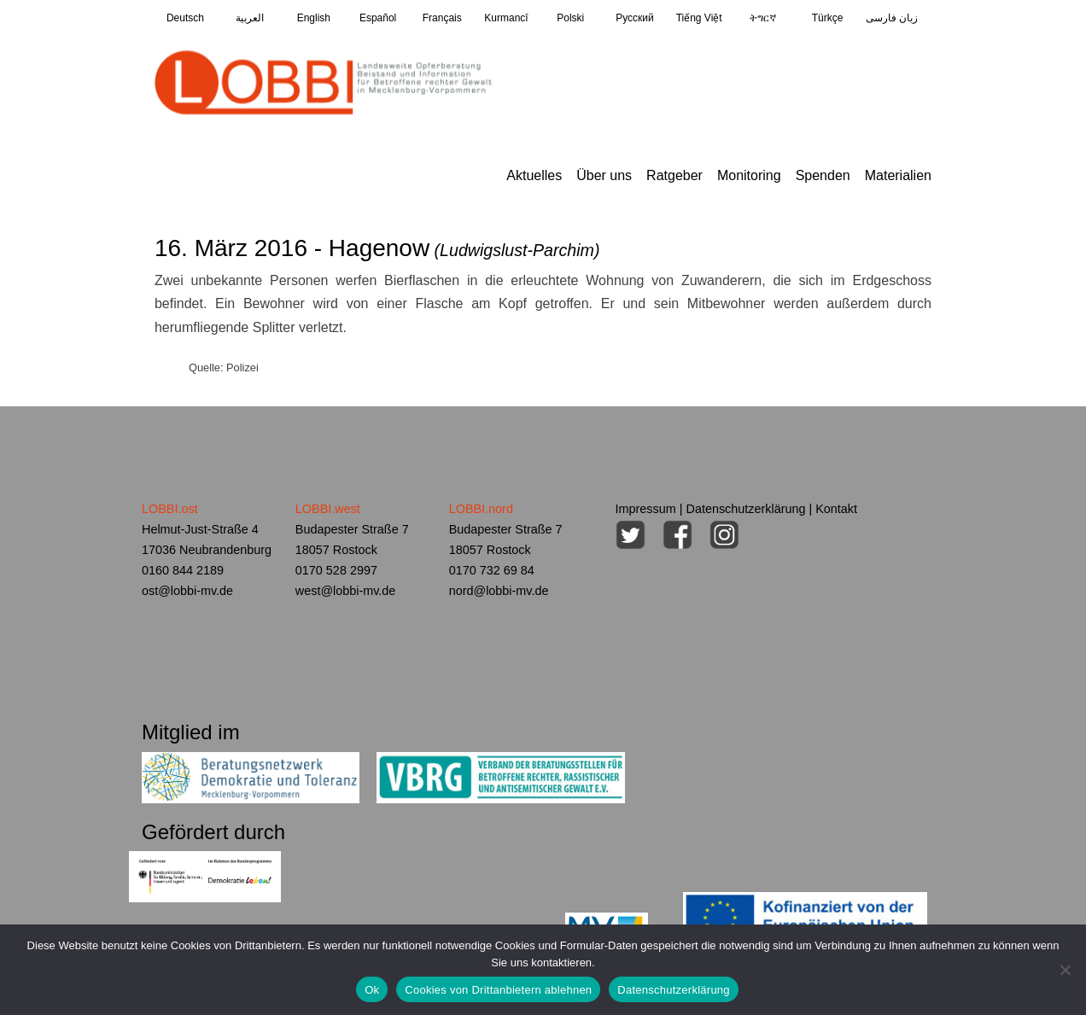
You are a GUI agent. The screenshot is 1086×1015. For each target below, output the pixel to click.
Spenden (823, 175)
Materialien (898, 175)
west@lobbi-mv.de (345, 591)
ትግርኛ (763, 18)
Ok (372, 989)
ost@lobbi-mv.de (187, 591)
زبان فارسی (892, 18)
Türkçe (828, 18)
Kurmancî (506, 18)
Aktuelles (534, 175)
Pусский (635, 18)
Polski (570, 18)
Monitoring (749, 175)
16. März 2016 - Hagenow (377, 248)
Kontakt (836, 509)
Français (442, 18)
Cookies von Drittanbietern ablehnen (498, 989)
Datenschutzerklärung (746, 509)
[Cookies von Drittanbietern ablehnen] (1064, 969)
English (313, 18)
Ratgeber (674, 175)
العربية (250, 18)
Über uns (604, 175)
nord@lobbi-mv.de (499, 591)
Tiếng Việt (699, 18)
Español (377, 18)
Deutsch (185, 18)
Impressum (646, 509)
